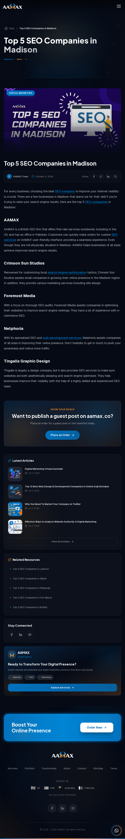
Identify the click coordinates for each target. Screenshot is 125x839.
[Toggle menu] (118, 6)
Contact (81, 769)
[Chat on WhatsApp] (116, 830)
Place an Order (63, 435)
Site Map (98, 769)
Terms (113, 769)
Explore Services (62, 687)
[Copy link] (115, 177)
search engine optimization (67, 272)
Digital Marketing (20, 93)
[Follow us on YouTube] (29, 634)
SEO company (65, 191)
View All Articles (62, 541)
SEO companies (96, 202)
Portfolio (30, 769)
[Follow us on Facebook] (11, 634)
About (66, 769)
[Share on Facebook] (94, 177)
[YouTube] (73, 811)
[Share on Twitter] (101, 177)
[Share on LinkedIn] (108, 177)
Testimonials (49, 769)
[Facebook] (52, 811)
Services (13, 769)
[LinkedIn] (62, 811)
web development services (62, 338)
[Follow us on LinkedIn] (20, 634)
